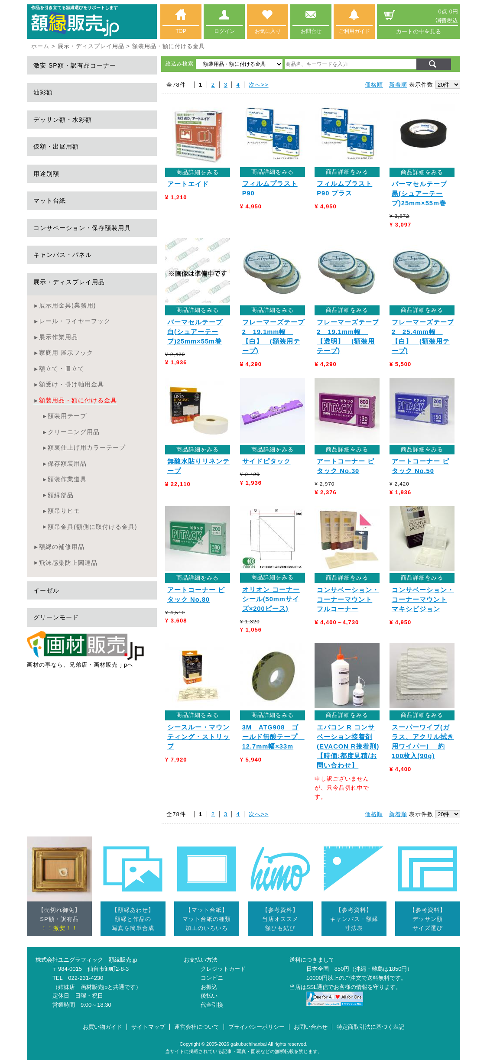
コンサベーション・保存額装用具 (82, 227)
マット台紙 (49, 200)
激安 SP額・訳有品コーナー (74, 65)
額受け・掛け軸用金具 (71, 384)
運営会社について (196, 1027)
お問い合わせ (311, 1027)
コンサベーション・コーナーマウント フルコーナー (348, 600)
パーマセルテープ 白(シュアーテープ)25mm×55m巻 (195, 332)
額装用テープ (67, 415)
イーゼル (46, 590)
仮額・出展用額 (56, 146)
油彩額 (43, 92)
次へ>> (258, 84)
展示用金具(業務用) (67, 305)
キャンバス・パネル (62, 254)
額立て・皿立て (61, 368)
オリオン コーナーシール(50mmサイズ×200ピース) (271, 599)
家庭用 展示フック (66, 352)
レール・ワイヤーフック (74, 321)
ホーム (40, 46)
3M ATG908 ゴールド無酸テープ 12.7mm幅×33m (273, 737)
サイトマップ (148, 1027)
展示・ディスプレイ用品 (91, 46)
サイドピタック (266, 461)
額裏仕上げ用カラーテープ (87, 447)
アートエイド (188, 184)
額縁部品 (61, 495)
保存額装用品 (67, 463)
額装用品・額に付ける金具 (78, 400)
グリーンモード (56, 617)
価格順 (374, 84)
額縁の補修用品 (61, 546)
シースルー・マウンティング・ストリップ (198, 737)
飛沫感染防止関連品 (68, 562)
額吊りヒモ (64, 510)
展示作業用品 (58, 337)
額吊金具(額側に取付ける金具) (92, 526)
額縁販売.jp (123, 959)
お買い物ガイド (102, 1027)
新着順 (398, 84)
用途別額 (46, 173)
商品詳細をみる (197, 172)
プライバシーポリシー (256, 1027)
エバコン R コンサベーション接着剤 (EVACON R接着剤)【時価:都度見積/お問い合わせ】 (348, 746)
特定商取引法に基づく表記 (370, 1027)
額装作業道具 (67, 479)
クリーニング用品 (74, 431)
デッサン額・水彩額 (62, 119)
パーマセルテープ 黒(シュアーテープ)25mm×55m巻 (419, 194)
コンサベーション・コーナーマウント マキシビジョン (423, 600)
